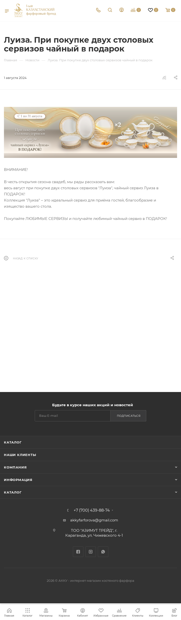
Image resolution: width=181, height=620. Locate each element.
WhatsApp (103, 551)
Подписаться (129, 416)
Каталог (13, 442)
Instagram (90, 551)
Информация (18, 480)
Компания (15, 467)
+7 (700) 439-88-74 (92, 510)
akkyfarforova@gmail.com (94, 520)
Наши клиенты (20, 455)
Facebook (78, 551)
